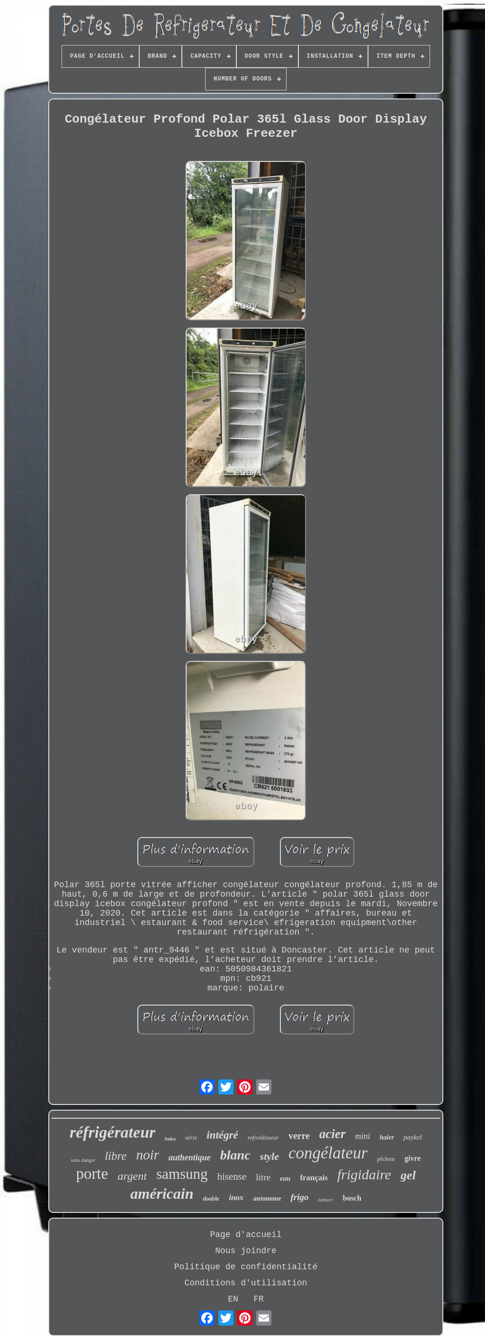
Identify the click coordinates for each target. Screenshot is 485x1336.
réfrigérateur (112, 1132)
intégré (222, 1135)
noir (147, 1154)
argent (132, 1176)
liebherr (325, 1199)
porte (92, 1173)
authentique (190, 1157)
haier (387, 1137)
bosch (352, 1198)
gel (408, 1175)
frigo (299, 1197)
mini (362, 1136)
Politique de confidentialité (245, 1267)
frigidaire (364, 1174)
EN (233, 1299)
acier (332, 1134)
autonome (267, 1198)
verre (299, 1136)
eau (285, 1178)
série (191, 1137)
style (269, 1156)
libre (115, 1155)
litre (263, 1177)
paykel (413, 1137)
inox (236, 1197)
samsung (182, 1174)
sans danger (83, 1160)
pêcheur (386, 1159)
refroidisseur (263, 1137)
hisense (231, 1176)
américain (161, 1193)
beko (170, 1138)
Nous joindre (246, 1251)
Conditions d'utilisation (245, 1283)
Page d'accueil (245, 1234)
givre (412, 1158)
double (211, 1198)
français (314, 1177)
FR (258, 1299)
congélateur (328, 1153)
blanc (235, 1155)
